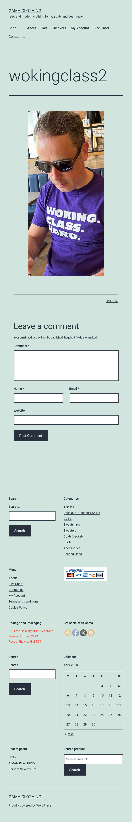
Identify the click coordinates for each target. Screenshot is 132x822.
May (69, 733)
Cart (44, 28)
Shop (12, 28)
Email (74, 388)
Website (19, 410)
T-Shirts (69, 507)
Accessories (72, 548)
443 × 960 (112, 301)
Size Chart (101, 28)
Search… (14, 506)
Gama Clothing (25, 10)
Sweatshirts (72, 524)
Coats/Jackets (74, 536)
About (31, 28)
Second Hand (73, 554)
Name (19, 388)
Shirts (68, 542)
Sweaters (70, 530)
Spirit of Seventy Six (22, 769)
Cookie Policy (18, 607)
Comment (21, 346)
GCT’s (68, 518)
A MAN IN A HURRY (22, 763)
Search (74, 770)
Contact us (17, 37)
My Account (80, 28)
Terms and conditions (23, 601)
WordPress (43, 805)
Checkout (59, 28)
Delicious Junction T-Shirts (82, 513)
